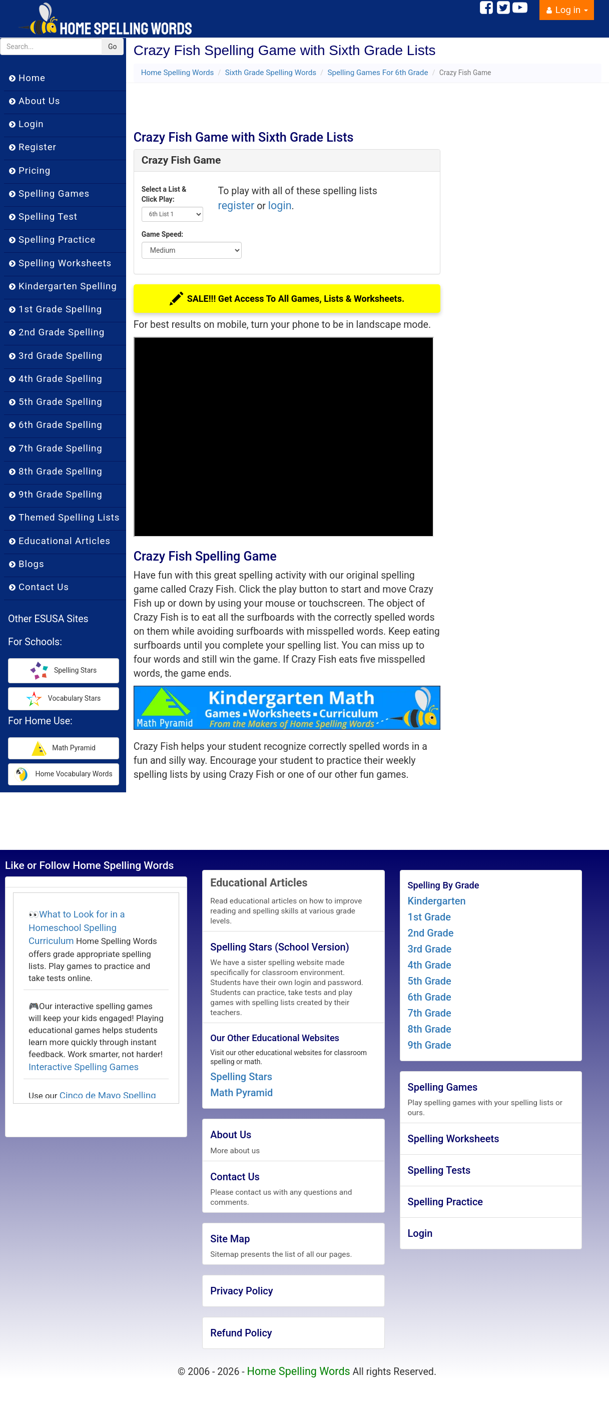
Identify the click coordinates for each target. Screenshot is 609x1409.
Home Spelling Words (177, 72)
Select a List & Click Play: (164, 194)
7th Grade (429, 1013)
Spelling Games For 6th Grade (377, 72)
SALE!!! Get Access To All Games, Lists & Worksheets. (286, 300)
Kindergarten (437, 901)
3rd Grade (430, 949)
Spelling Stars (241, 1077)
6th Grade (429, 997)
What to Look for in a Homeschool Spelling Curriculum (77, 928)
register (236, 205)
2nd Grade (431, 933)
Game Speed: (163, 234)
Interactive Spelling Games (84, 1067)
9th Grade (429, 1045)
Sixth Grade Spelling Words (270, 72)
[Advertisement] (291, 103)
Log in (566, 10)
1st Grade (429, 917)
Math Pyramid (241, 1093)
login (280, 205)
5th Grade (429, 981)
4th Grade (429, 965)
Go (112, 47)
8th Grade (429, 1029)
